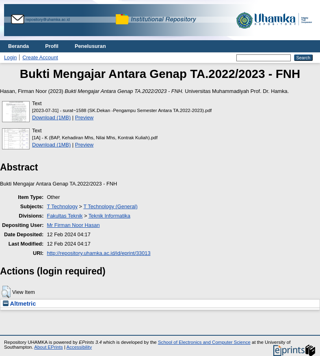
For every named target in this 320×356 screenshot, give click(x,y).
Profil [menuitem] (51, 46)
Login (10, 57)
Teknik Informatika (109, 216)
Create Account (40, 57)
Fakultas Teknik (64, 216)
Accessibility (79, 347)
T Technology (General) (110, 206)
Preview (84, 117)
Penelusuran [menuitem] (90, 46)
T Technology (62, 206)
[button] (6, 292)
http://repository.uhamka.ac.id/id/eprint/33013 (98, 253)
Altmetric (19, 303)
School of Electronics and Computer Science (204, 342)
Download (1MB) (51, 117)
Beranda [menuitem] (18, 46)
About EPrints (48, 347)
